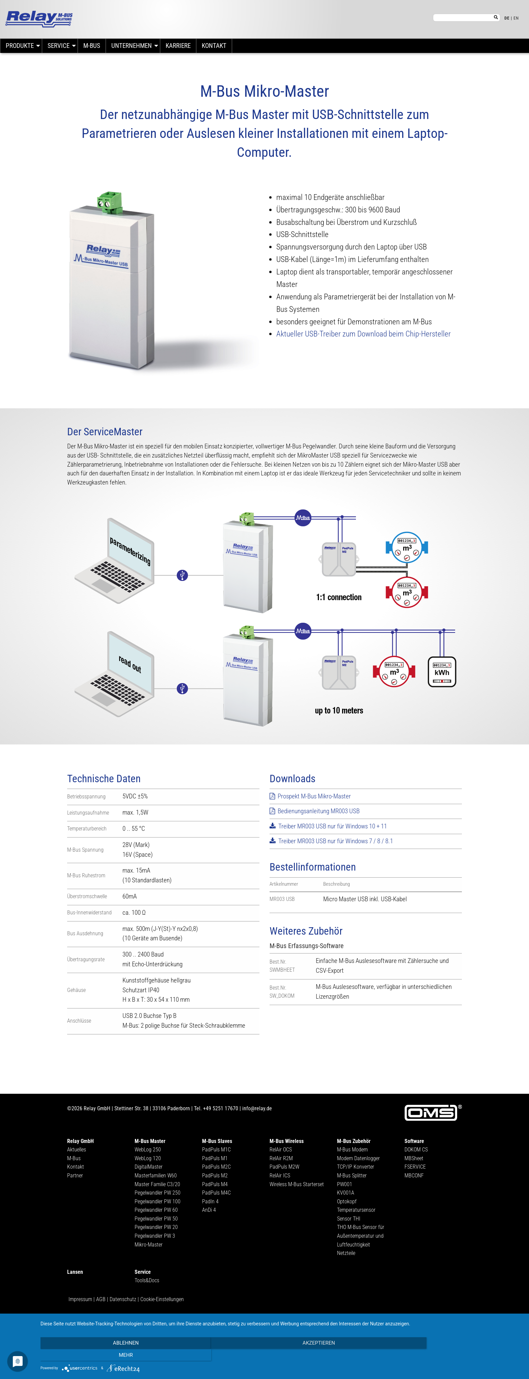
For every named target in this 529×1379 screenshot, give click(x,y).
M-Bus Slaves (217, 1141)
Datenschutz (123, 1299)
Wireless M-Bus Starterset (297, 1184)
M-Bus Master (150, 1141)
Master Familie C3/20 (157, 1184)
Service (58, 46)
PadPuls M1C (216, 1149)
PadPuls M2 (215, 1175)
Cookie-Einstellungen (162, 1299)
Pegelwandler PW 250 (157, 1193)
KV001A (345, 1193)
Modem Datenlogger (358, 1158)
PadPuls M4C (216, 1193)
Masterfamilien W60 (156, 1175)
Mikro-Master (149, 1244)
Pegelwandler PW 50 (156, 1218)
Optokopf (347, 1201)
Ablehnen (113, 1356)
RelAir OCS (281, 1149)
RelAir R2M (281, 1158)
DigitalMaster (149, 1167)
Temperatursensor (356, 1210)
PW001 (344, 1184)
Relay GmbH (80, 1141)
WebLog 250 (148, 1149)
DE (506, 18)
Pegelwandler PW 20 (156, 1227)
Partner (75, 1175)
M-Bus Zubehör (353, 1141)
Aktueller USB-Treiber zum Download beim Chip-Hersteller (363, 334)
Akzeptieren (281, 1356)
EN (516, 18)
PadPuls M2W (284, 1167)
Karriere (178, 46)
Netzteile (346, 1253)
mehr (450, 1356)
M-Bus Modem (352, 1149)
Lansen (75, 1272)
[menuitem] (21, 46)
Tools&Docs (147, 1280)
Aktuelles (76, 1149)
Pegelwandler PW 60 (156, 1210)
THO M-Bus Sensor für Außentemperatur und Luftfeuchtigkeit (360, 1236)
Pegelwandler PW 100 (157, 1201)
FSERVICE (415, 1167)
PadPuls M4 (215, 1184)
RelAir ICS (280, 1175)
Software (414, 1141)
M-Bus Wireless (287, 1141)
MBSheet (414, 1158)
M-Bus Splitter (352, 1175)
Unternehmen (131, 46)
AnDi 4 (209, 1210)
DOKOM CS (416, 1149)
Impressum (80, 1299)
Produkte (20, 46)
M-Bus (91, 46)
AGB (101, 1299)
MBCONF (414, 1175)
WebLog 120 (148, 1158)
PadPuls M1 (215, 1158)
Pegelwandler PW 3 (155, 1236)
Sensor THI (348, 1218)
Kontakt (214, 46)
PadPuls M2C (216, 1167)
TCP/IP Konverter (355, 1167)
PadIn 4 (210, 1201)
